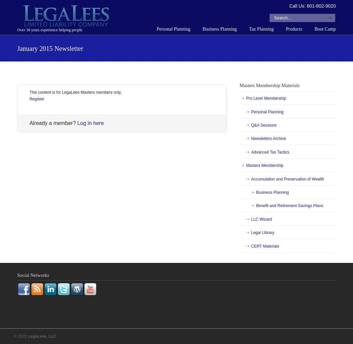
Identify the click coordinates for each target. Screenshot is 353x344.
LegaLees (67, 17)
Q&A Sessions (264, 125)
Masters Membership (264, 165)
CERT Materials (265, 246)
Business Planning (272, 192)
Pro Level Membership (266, 98)
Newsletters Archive (268, 138)
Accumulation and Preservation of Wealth (287, 179)
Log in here (90, 123)
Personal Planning (267, 112)
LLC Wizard (261, 219)
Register (37, 99)
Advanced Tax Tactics (270, 152)
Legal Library (262, 232)
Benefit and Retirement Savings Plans (289, 205)
